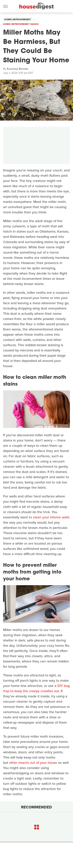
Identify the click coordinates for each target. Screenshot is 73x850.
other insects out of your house (32, 762)
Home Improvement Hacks (21, 24)
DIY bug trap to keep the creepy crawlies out (36, 688)
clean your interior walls (51, 517)
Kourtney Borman (17, 69)
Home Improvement (17, 19)
